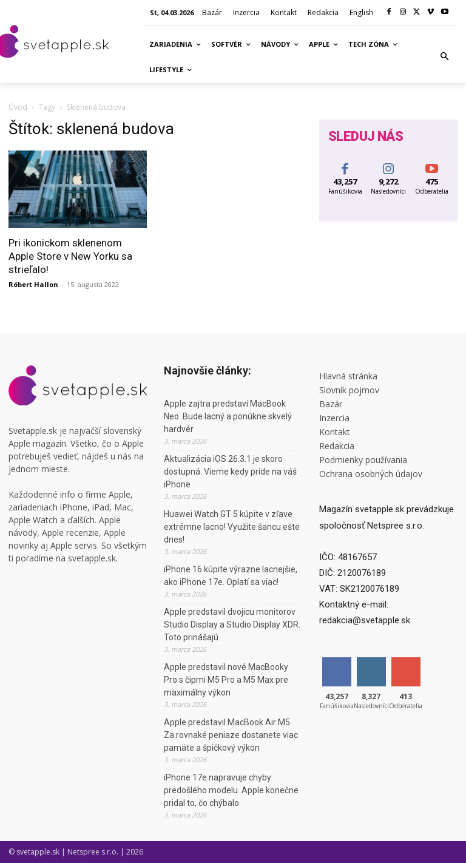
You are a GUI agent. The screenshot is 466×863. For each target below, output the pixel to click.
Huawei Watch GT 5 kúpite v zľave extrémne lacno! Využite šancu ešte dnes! (232, 526)
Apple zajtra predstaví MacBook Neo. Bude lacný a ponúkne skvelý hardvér (228, 416)
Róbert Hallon (33, 284)
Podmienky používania (363, 459)
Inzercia (334, 418)
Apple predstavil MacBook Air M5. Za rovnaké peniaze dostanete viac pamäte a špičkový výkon (231, 735)
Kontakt (334, 432)
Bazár (330, 404)
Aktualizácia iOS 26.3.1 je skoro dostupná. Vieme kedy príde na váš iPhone (230, 471)
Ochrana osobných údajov (370, 473)
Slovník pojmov (349, 390)
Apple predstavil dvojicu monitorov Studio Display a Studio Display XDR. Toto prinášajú (232, 624)
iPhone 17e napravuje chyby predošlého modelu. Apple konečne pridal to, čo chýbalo (231, 790)
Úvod (17, 107)
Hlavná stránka (348, 376)
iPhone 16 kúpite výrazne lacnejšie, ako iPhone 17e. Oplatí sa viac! (230, 575)
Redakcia (336, 446)
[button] (445, 57)
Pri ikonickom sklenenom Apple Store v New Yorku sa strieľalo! (70, 256)
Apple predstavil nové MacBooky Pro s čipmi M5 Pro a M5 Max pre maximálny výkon (226, 679)
